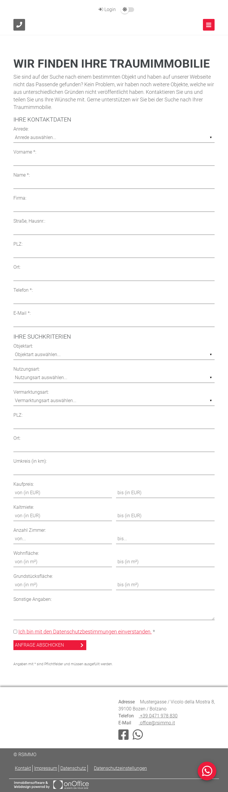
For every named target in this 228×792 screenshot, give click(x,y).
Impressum (45, 768)
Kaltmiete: (23, 507)
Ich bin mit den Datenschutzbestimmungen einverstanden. (85, 632)
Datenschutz (73, 768)
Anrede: (21, 129)
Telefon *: (23, 290)
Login (106, 9)
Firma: (19, 198)
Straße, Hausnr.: (29, 221)
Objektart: (23, 346)
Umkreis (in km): (30, 461)
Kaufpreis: (23, 484)
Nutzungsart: (26, 369)
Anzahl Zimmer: (29, 530)
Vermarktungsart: (31, 392)
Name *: (21, 175)
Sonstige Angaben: (32, 599)
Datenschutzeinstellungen (120, 768)
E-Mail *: (22, 313)
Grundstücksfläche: (33, 576)
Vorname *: (24, 152)
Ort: (16, 267)
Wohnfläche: (26, 553)
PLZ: (17, 244)
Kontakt (23, 768)
